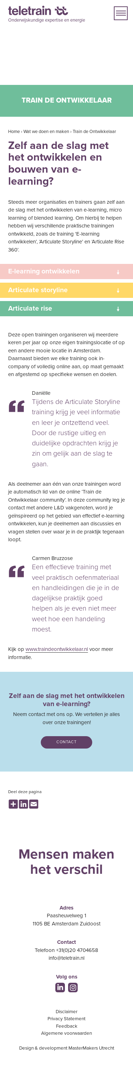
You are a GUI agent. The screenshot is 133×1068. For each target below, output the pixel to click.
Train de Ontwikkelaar (94, 131)
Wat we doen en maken (46, 131)
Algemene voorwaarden (66, 1033)
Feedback (66, 1026)
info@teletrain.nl (66, 958)
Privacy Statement (66, 1019)
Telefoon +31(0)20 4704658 (66, 950)
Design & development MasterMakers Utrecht (66, 1048)
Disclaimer (66, 1012)
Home (14, 131)
